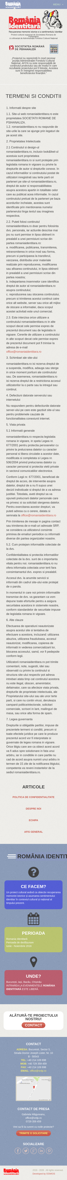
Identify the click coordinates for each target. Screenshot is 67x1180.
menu (58, 4)
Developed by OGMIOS (44, 1174)
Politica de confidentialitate (33, 797)
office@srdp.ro (38, 1070)
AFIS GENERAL (33, 831)
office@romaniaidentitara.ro (23, 351)
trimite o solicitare (33, 1133)
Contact (33, 1025)
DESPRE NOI (33, 808)
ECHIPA (33, 820)
